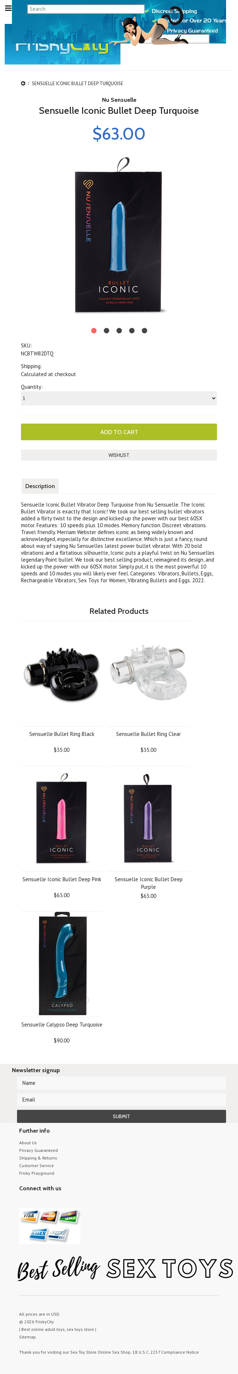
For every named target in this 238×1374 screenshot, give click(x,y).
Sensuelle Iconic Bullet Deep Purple (149, 883)
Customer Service (36, 1165)
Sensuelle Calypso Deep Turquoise (61, 1024)
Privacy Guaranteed (38, 1150)
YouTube (36, 1202)
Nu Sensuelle (119, 99)
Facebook (61, 1202)
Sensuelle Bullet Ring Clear (148, 733)
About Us (28, 1142)
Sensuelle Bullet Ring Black (61, 733)
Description (40, 486)
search (216, 38)
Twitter (23, 1202)
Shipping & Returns (38, 1158)
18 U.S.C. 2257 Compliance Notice (165, 1352)
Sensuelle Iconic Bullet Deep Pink (61, 879)
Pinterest (49, 1202)
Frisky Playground (36, 1173)
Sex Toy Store (83, 1352)
